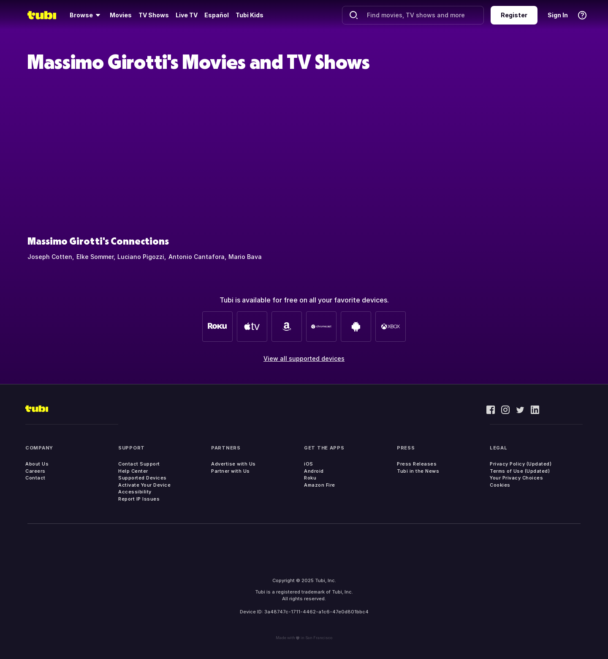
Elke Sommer (95, 256)
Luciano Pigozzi (140, 256)
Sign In (558, 15)
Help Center (133, 471)
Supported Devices (142, 478)
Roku (310, 478)
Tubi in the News (418, 471)
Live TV (187, 15)
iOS (308, 464)
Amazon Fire (319, 485)
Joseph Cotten (49, 256)
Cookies (500, 485)
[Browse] (86, 15)
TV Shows (153, 15)
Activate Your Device (144, 485)
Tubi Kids (249, 15)
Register (514, 15)
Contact (35, 478)
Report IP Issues (139, 499)
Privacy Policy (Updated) (520, 464)
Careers (35, 471)
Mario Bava (245, 256)
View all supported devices (304, 358)
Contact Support (139, 464)
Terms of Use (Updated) (520, 471)
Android (314, 471)
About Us (37, 464)
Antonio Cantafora (196, 256)
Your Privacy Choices (516, 478)
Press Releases (417, 464)
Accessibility (135, 492)
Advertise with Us (233, 464)
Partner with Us (230, 471)
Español (216, 15)
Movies (121, 15)
